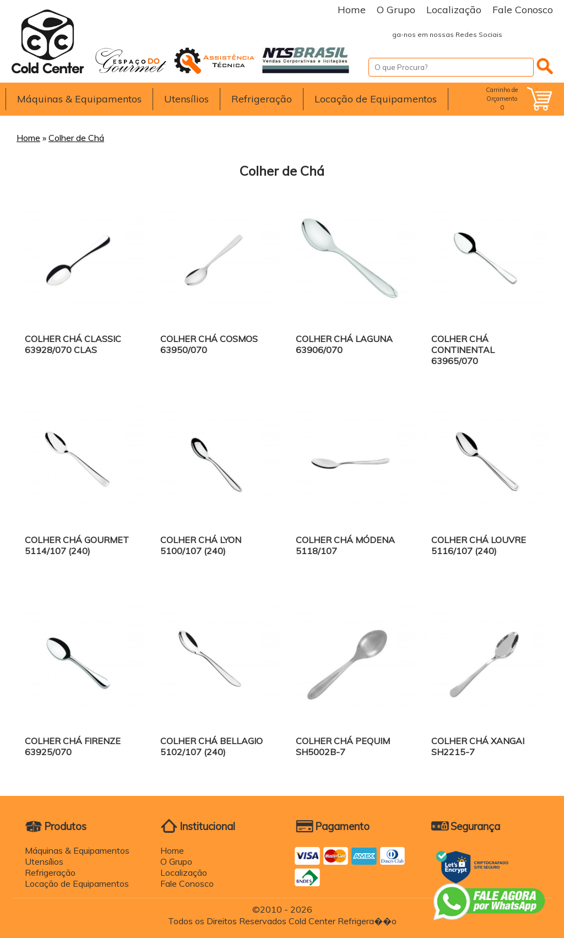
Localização (453, 9)
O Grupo (396, 9)
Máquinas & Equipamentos (79, 99)
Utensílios (186, 99)
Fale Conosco (522, 9)
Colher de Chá (76, 137)
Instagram (542, 35)
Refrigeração (261, 99)
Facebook (520, 35)
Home (352, 9)
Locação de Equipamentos (375, 99)
